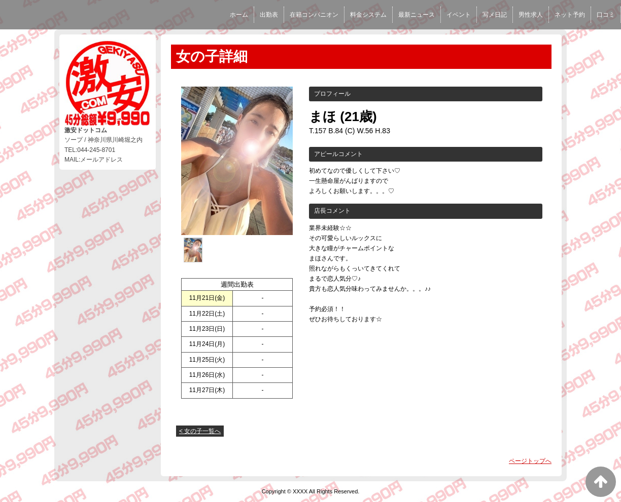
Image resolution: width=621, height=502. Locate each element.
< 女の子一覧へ (200, 431)
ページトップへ (530, 461)
